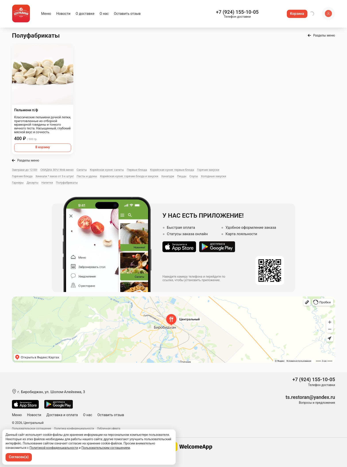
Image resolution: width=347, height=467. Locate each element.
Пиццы (181, 176)
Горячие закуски (208, 169)
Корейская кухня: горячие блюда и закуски (129, 176)
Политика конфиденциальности (74, 428)
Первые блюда (137, 169)
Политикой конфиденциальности (53, 448)
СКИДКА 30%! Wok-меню (56, 169)
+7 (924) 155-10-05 (237, 12)
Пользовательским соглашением (105, 448)
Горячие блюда (22, 176)
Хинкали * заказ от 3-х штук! (54, 176)
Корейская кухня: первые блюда (172, 169)
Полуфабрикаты (67, 182)
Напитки (47, 182)
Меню (46, 14)
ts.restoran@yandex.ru (310, 397)
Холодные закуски (213, 176)
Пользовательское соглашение (31, 428)
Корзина (297, 14)
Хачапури (167, 176)
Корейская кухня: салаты (107, 169)
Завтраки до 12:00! (24, 169)
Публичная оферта (108, 428)
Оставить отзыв (127, 14)
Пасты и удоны (87, 176)
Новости (63, 14)
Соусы (193, 176)
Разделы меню (324, 35)
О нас (104, 14)
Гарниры (18, 182)
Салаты (82, 169)
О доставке (85, 14)
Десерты (33, 182)
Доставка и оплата (62, 415)
